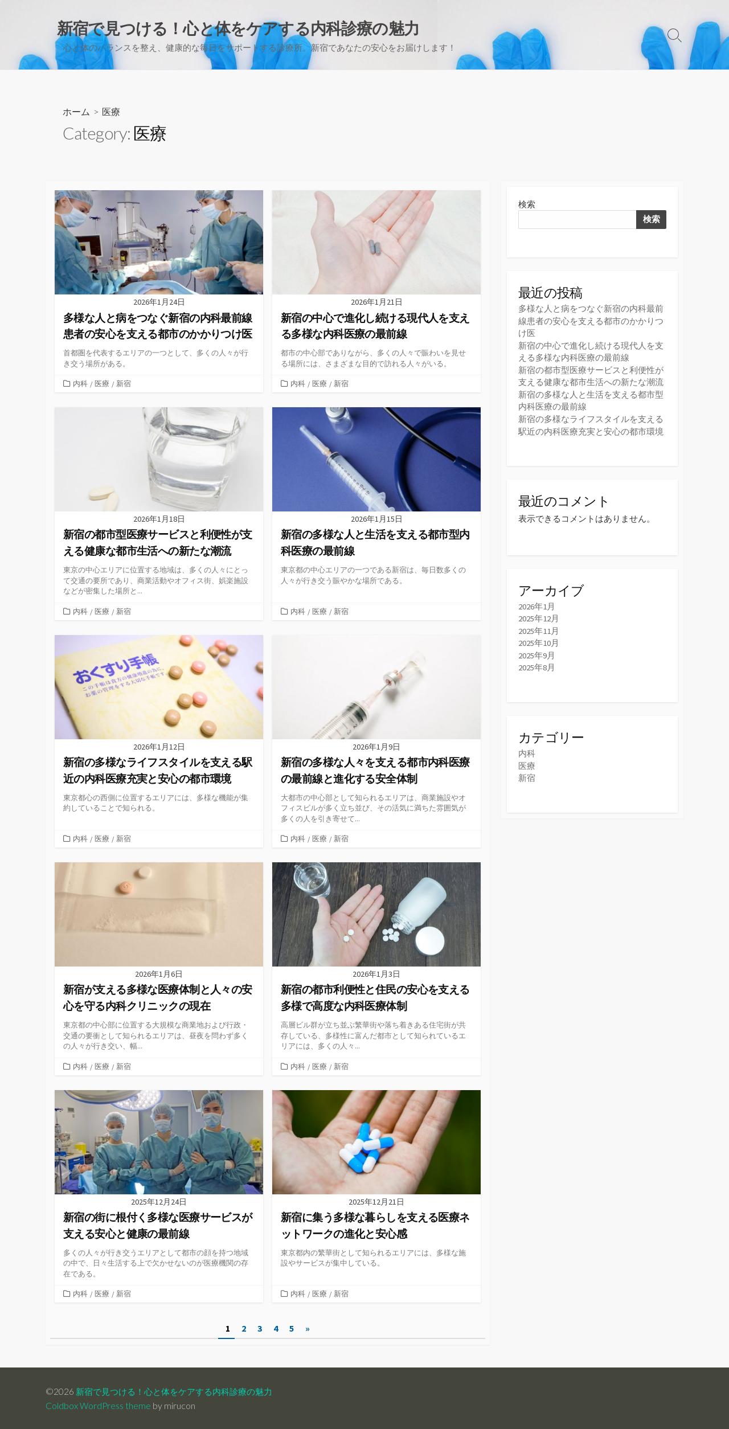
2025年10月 (538, 639)
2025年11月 (538, 628)
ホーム (76, 112)
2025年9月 (536, 651)
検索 (526, 204)
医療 (102, 383)
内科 (80, 383)
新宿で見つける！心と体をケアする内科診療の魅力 (180, 1390)
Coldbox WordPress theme (98, 1404)
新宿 (123, 383)
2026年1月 (536, 603)
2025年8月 (536, 663)
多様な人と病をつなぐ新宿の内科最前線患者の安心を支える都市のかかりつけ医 (591, 321)
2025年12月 (538, 616)
